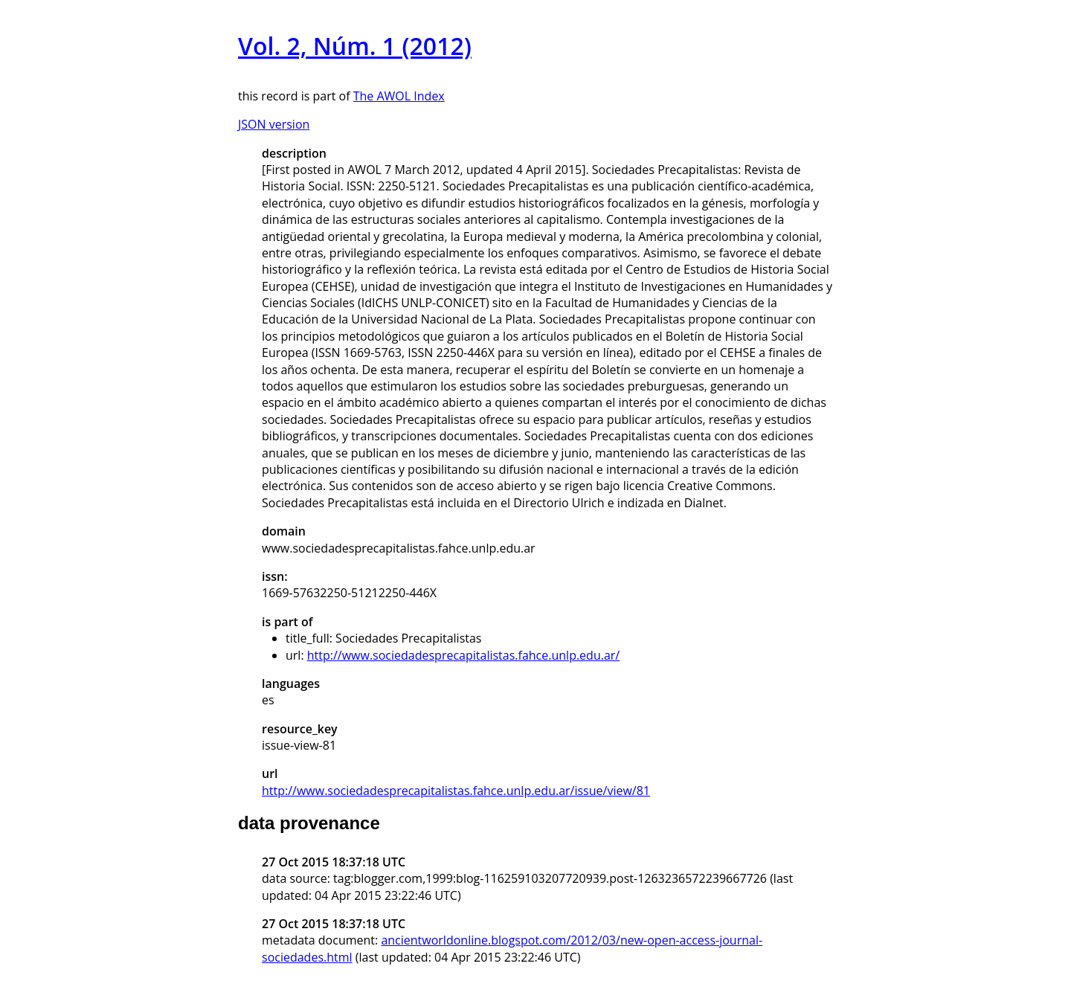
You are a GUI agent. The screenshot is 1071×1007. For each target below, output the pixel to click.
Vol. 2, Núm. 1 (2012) (355, 46)
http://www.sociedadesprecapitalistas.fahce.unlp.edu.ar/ (463, 655)
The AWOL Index (399, 96)
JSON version (273, 124)
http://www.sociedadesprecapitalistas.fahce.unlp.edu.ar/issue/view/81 (456, 790)
